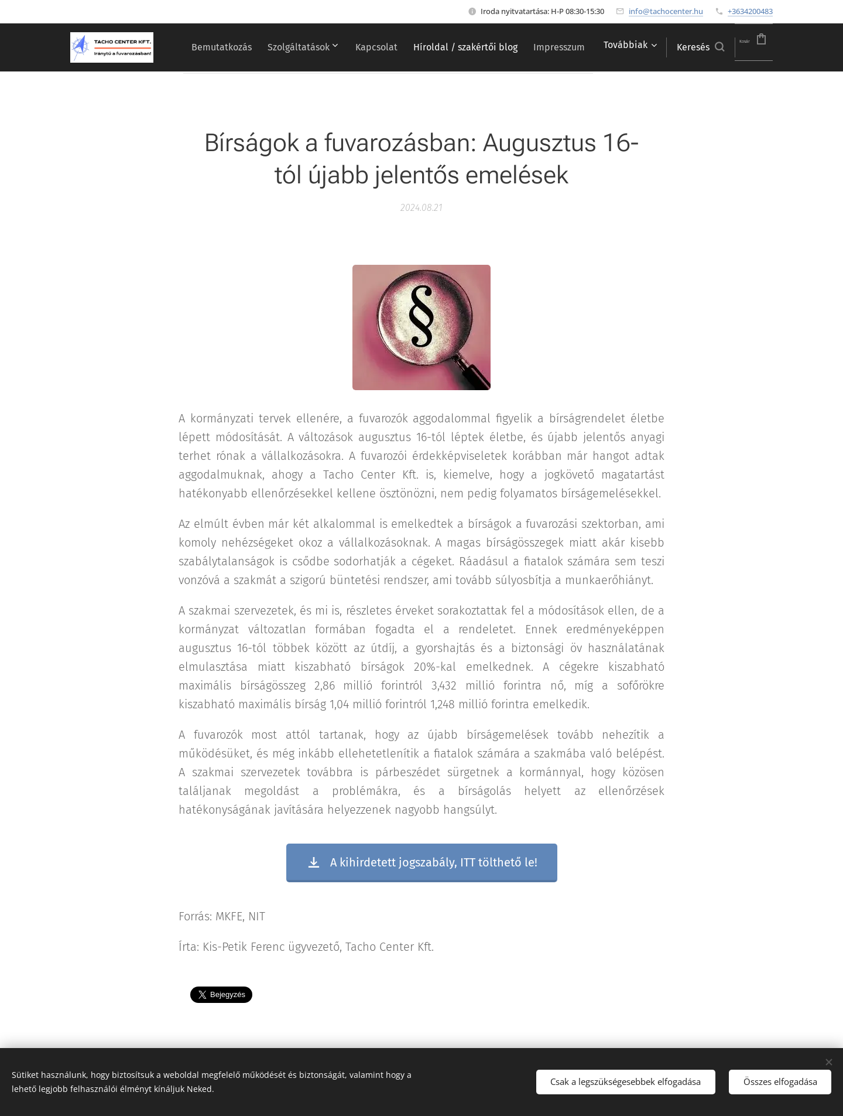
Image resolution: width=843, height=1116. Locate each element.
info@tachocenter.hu (666, 11)
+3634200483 (750, 11)
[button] (681, 47)
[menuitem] (253, 47)
